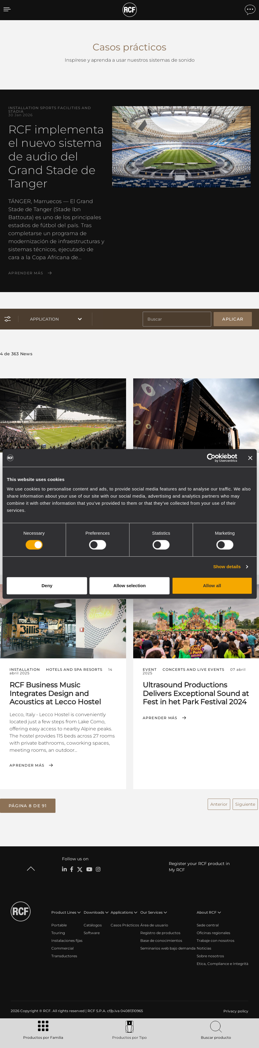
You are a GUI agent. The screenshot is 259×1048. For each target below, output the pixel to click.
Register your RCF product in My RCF (199, 866)
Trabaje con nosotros (215, 939)
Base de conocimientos (161, 939)
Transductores (64, 955)
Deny (47, 585)
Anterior (219, 803)
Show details (227, 566)
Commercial (62, 947)
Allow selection (129, 585)
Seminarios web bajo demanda (168, 947)
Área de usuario (154, 924)
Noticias (204, 947)
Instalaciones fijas (66, 939)
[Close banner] (250, 458)
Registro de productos (160, 932)
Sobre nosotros (210, 955)
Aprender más (25, 273)
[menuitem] (235, 1010)
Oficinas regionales (213, 932)
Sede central (208, 924)
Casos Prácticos (125, 924)
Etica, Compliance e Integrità (222, 963)
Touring (58, 932)
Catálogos (93, 924)
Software (92, 932)
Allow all (212, 585)
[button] (27, 805)
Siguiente (245, 803)
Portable (59, 924)
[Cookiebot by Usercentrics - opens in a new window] (211, 457)
